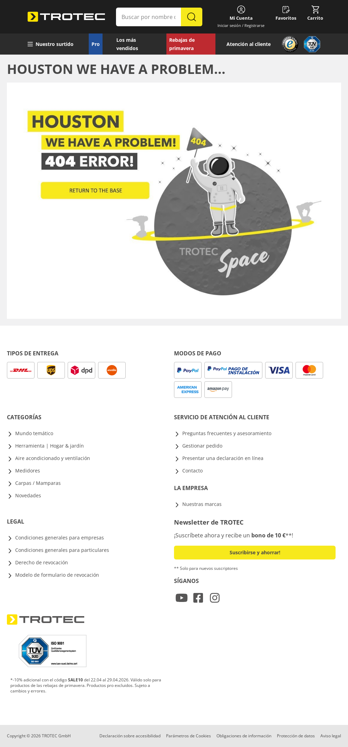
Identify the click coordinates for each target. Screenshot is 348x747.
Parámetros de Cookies (188, 736)
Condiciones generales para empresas (59, 537)
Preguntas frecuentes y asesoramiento (226, 433)
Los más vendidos (127, 44)
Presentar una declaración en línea (222, 458)
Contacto (192, 470)
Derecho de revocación (41, 562)
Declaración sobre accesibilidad (130, 736)
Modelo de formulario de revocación (57, 575)
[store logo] (66, 17)
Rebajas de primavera (182, 44)
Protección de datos (296, 736)
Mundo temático (34, 433)
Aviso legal (330, 736)
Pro (95, 44)
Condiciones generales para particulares (62, 550)
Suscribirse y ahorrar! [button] (255, 552)
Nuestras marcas (202, 504)
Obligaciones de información (243, 736)
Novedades (28, 495)
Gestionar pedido (202, 445)
